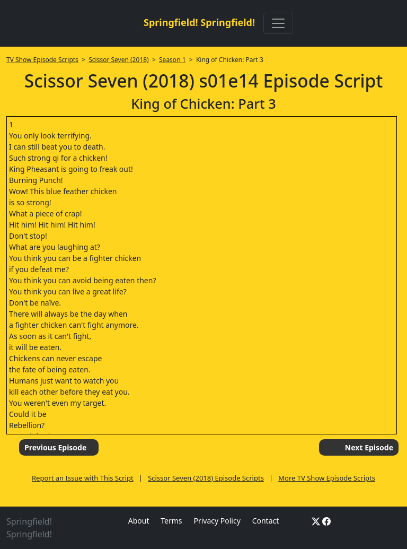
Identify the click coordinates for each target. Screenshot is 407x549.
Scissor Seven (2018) (118, 59)
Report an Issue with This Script (83, 478)
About (138, 521)
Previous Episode (55, 447)
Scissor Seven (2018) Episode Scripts (206, 478)
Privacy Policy (216, 521)
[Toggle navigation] (278, 23)
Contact (265, 521)
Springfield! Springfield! (199, 22)
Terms (171, 521)
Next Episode (369, 447)
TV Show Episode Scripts (42, 59)
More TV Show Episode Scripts (326, 478)
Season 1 (172, 59)
